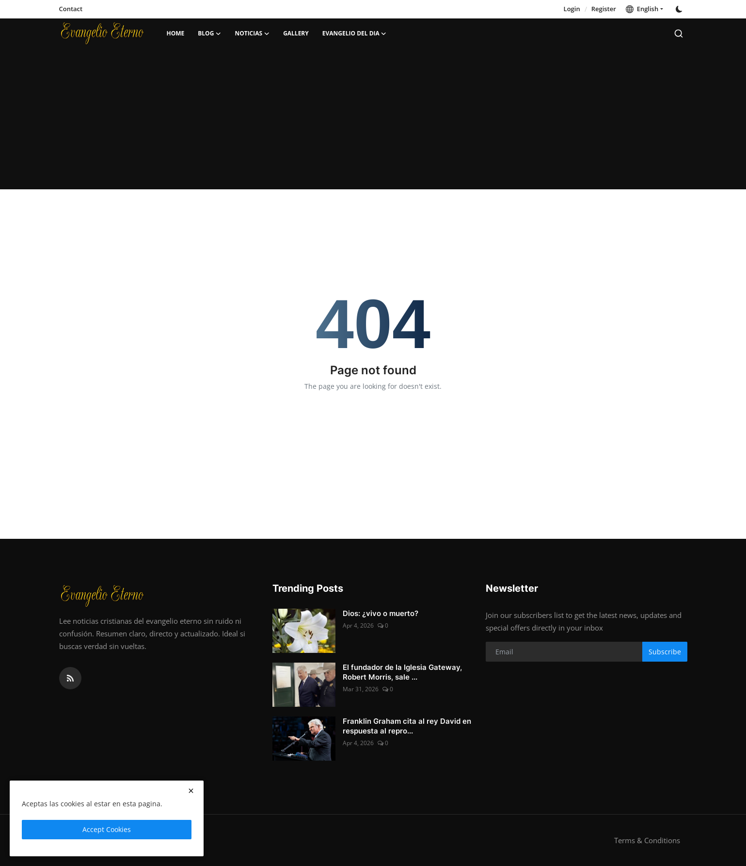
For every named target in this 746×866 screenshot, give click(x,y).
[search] (678, 33)
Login (572, 8)
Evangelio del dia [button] (354, 33)
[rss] (70, 678)
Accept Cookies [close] (106, 829)
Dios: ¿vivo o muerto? (380, 613)
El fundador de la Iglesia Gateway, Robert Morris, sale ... (402, 672)
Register (603, 8)
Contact (71, 8)
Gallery (296, 33)
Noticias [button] (252, 33)
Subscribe (665, 651)
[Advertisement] (373, 121)
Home (176, 33)
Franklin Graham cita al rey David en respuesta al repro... (407, 725)
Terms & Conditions (647, 840)
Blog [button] (209, 33)
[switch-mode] (680, 9)
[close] (191, 790)
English (642, 8)
